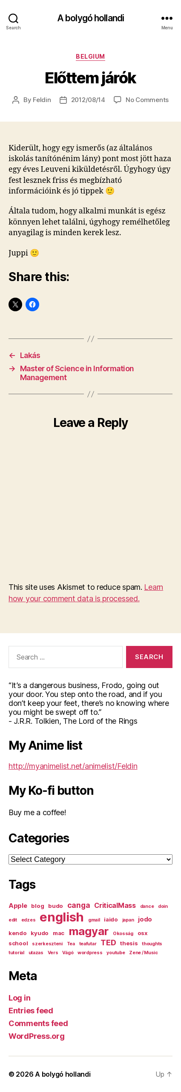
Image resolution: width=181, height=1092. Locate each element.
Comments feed (38, 1023)
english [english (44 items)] (62, 917)
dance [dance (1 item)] (147, 906)
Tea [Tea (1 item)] (71, 944)
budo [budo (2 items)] (55, 905)
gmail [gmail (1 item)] (94, 920)
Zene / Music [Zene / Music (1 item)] (143, 953)
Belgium (90, 56)
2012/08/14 (88, 100)
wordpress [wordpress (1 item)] (90, 953)
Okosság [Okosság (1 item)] (123, 933)
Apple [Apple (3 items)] (18, 906)
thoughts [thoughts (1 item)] (152, 944)
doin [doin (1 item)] (163, 906)
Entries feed (31, 1010)
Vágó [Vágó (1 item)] (67, 953)
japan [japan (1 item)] (128, 920)
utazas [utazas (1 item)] (36, 953)
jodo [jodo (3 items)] (145, 919)
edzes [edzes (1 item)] (28, 920)
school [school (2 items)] (18, 943)
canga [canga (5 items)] (78, 905)
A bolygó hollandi (90, 18)
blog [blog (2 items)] (37, 905)
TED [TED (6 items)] (108, 942)
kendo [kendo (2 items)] (18, 933)
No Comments (147, 100)
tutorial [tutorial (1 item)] (16, 953)
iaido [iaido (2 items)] (111, 919)
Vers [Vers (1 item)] (53, 953)
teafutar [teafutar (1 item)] (88, 944)
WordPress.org (37, 1036)
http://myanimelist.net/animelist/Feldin (73, 766)
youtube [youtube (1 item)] (115, 953)
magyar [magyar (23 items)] (89, 931)
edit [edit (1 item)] (13, 920)
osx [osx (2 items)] (143, 933)
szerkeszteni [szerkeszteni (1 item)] (47, 944)
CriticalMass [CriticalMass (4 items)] (115, 905)
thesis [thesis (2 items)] (129, 943)
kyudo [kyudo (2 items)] (40, 933)
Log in (19, 997)
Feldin (42, 100)
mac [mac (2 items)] (58, 933)
